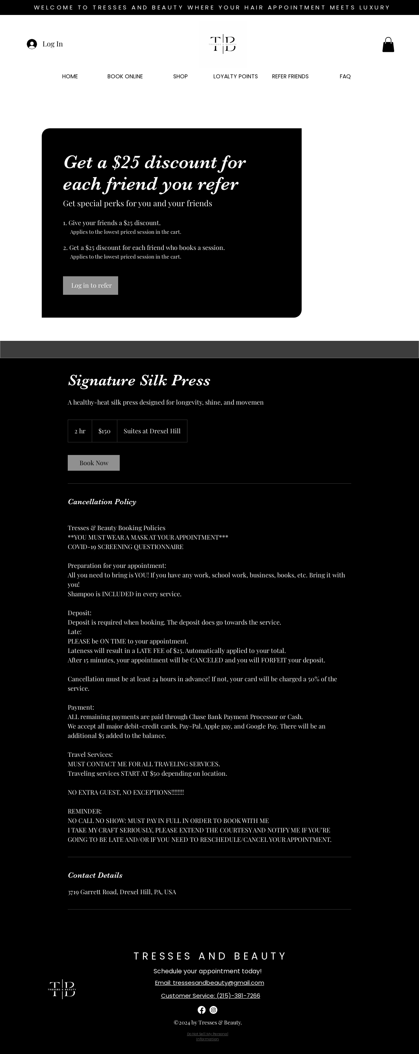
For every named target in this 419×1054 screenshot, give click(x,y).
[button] (388, 44)
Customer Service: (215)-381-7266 (210, 995)
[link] (94, 463)
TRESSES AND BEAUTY (210, 956)
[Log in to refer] (90, 285)
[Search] (394, 182)
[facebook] (202, 1010)
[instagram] (213, 1010)
